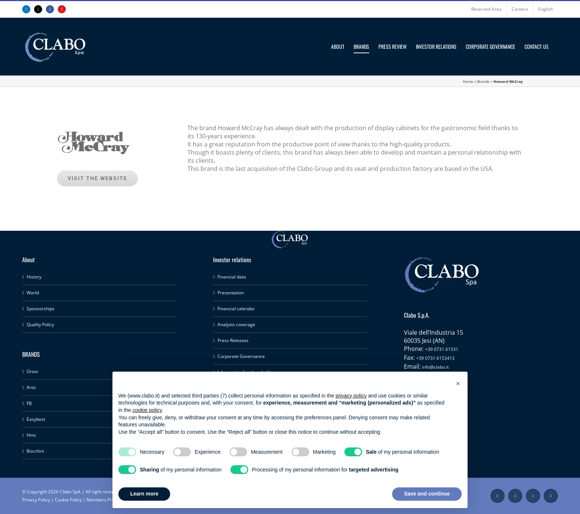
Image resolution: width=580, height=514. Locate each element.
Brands (483, 81)
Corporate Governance (241, 356)
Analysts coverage (236, 324)
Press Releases (233, 340)
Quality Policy (40, 324)
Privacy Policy (36, 500)
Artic (31, 387)
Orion (32, 371)
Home (468, 81)
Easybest (36, 419)
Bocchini (35, 451)
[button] (458, 383)
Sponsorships (40, 308)
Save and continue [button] (427, 494)
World (33, 293)
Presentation (231, 293)
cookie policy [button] (147, 410)
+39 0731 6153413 (435, 358)
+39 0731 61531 (441, 349)
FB (29, 403)
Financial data (232, 277)
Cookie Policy (68, 500)
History (34, 277)
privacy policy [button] (351, 396)
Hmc (31, 435)
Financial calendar (236, 308)
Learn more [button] (144, 494)
